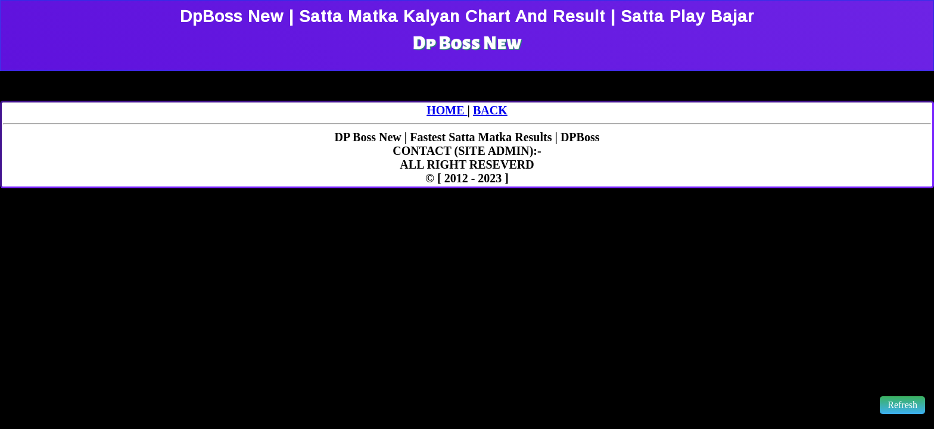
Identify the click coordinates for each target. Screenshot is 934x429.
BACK (490, 110)
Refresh (902, 405)
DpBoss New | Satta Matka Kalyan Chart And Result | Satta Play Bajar (467, 16)
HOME (446, 110)
